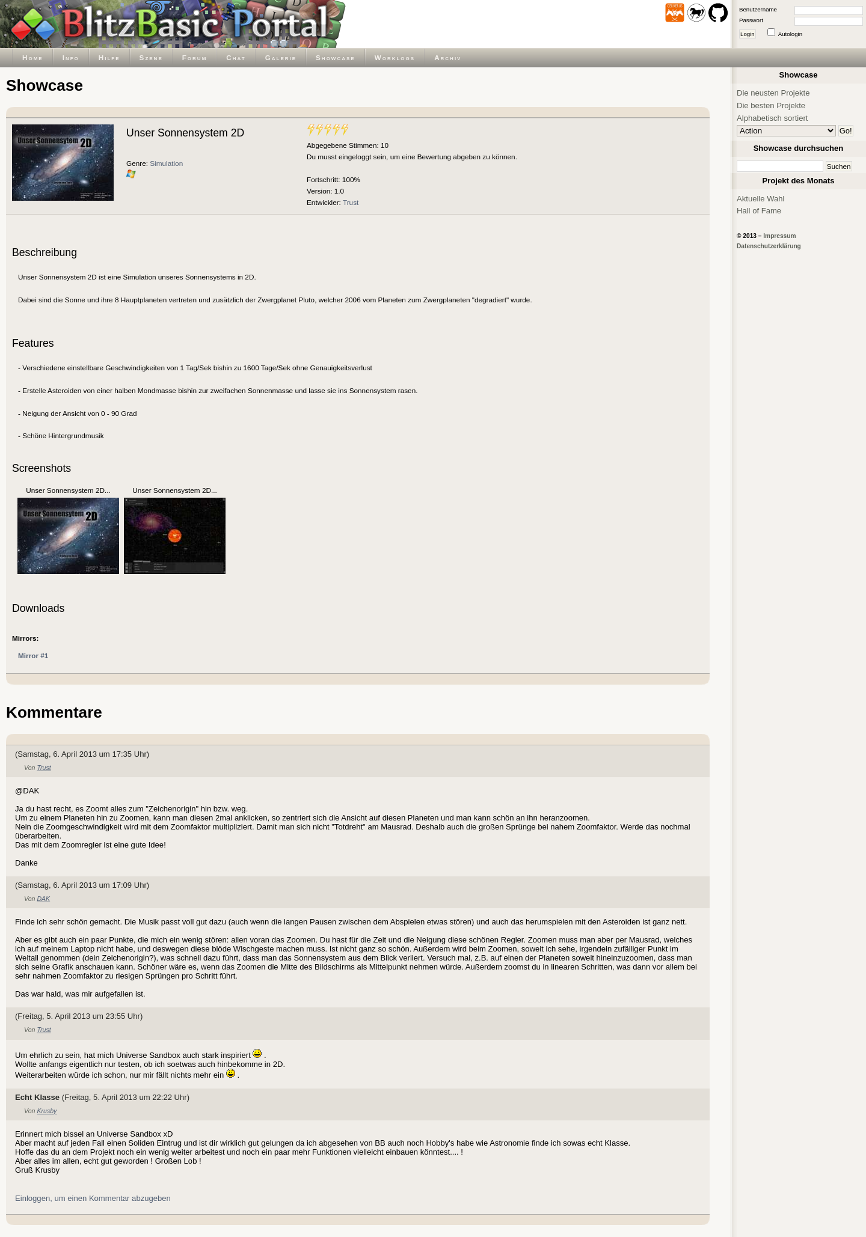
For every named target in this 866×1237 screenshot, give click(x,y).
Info (71, 57)
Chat (235, 57)
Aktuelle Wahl (760, 198)
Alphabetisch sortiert (772, 118)
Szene (151, 57)
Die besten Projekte (771, 105)
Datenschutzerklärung (769, 246)
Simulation (166, 163)
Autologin (790, 34)
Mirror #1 (33, 655)
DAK (43, 898)
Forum (194, 57)
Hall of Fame (759, 210)
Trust (350, 202)
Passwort (751, 20)
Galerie (280, 57)
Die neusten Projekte (773, 92)
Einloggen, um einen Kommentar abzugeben (93, 1198)
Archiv (447, 57)
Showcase (335, 57)
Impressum (779, 236)
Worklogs (395, 57)
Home (32, 57)
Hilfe (109, 57)
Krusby (47, 1110)
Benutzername (758, 9)
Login (747, 34)
